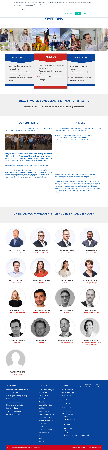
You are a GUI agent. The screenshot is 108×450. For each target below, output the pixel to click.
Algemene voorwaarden (78, 447)
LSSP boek (67, 396)
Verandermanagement (14, 402)
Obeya (41, 426)
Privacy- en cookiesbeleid (94, 447)
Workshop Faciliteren (47, 417)
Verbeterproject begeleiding (16, 396)
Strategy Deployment (46, 420)
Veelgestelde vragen (68, 415)
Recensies (67, 411)
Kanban (41, 438)
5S (39, 435)
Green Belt (43, 399)
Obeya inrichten (12, 408)
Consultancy (9, 170)
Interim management (14, 414)
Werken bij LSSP (69, 419)
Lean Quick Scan (12, 393)
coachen (8, 158)
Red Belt (42, 408)
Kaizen (41, 441)
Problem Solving (12, 399)
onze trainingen (62, 135)
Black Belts (75, 140)
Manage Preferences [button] (69, 13)
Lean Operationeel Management (46, 430)
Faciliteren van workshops (15, 411)
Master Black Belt (45, 405)
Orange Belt (43, 396)
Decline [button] (84, 13)
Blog (65, 399)
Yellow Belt (43, 393)
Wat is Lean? (68, 390)
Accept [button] (77, 13)
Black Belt (42, 402)
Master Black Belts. (88, 140)
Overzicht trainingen (46, 390)
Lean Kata (42, 423)
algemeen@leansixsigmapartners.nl (76, 435)
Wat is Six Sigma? (69, 393)
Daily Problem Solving (47, 411)
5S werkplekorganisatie (14, 405)
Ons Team (67, 408)
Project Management (46, 414)
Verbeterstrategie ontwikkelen (17, 390)
